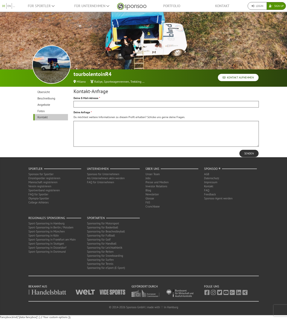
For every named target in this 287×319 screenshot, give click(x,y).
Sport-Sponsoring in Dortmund (47, 251)
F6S (148, 202)
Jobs (148, 178)
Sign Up (276, 6)
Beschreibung (46, 98)
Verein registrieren (39, 186)
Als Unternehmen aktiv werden (106, 178)
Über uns (152, 169)
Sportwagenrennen (116, 81)
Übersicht (43, 92)
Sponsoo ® (212, 169)
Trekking (135, 81)
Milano (81, 81)
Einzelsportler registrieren (44, 178)
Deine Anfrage (82, 112)
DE (3, 6)
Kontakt (222, 6)
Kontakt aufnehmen (238, 77)
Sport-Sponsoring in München (46, 231)
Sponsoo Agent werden (218, 198)
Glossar (150, 198)
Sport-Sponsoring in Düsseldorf (47, 247)
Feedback (210, 194)
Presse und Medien (157, 182)
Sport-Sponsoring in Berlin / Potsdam (50, 227)
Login (257, 6)
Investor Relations (156, 186)
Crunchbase (153, 206)
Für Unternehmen (91, 6)
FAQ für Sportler (38, 194)
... (14, 6)
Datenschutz (211, 178)
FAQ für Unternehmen (100, 182)
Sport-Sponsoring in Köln (43, 235)
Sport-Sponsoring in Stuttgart (46, 243)
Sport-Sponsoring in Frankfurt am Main (52, 239)
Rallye (98, 81)
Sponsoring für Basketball (102, 227)
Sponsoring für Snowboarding (105, 255)
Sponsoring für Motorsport (103, 223)
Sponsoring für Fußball (101, 235)
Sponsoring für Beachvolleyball (106, 231)
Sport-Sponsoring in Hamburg (46, 223)
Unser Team (153, 174)
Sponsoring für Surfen (100, 260)
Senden (249, 153)
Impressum (210, 182)
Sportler (35, 169)
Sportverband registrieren (44, 190)
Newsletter (152, 194)
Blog (148, 190)
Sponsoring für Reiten (100, 251)
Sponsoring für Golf (99, 239)
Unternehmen (98, 169)
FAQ (206, 190)
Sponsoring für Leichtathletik (104, 247)
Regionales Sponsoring (46, 218)
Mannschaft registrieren (42, 182)
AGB (206, 174)
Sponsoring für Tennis (100, 264)
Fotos (41, 111)
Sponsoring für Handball (101, 243)
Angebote (43, 105)
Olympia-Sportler (38, 198)
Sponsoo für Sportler (41, 174)
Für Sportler (41, 6)
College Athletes (38, 202)
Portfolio (171, 6)
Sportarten (96, 218)
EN (9, 6)
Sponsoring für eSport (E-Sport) (106, 268)
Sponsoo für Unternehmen (103, 174)
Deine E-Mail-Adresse (86, 98)
